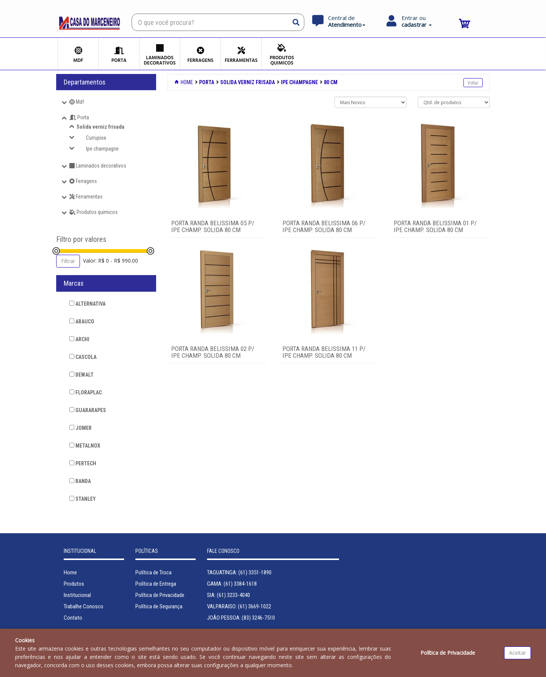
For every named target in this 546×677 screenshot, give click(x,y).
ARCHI (79, 339)
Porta (79, 117)
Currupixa (96, 138)
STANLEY (82, 499)
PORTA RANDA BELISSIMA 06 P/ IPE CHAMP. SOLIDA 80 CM (323, 226)
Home (184, 82)
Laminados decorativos (97, 166)
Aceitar (517, 652)
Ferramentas (86, 197)
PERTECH (82, 463)
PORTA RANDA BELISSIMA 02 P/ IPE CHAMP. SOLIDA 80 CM (212, 352)
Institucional (77, 595)
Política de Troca (153, 572)
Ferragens (83, 181)
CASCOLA (83, 357)
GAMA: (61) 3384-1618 (232, 583)
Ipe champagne (102, 149)
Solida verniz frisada (100, 127)
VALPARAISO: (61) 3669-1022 (239, 606)
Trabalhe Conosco (83, 606)
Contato (73, 617)
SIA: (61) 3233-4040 (228, 595)
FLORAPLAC (85, 392)
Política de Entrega (155, 583)
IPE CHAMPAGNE (299, 82)
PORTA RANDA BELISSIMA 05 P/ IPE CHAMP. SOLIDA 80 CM (212, 226)
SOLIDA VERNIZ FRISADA (247, 82)
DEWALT (81, 375)
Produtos (74, 583)
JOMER (80, 428)
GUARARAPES (87, 410)
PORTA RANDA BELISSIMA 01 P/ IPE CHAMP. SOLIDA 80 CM (435, 226)
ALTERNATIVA (87, 304)
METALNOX (84, 446)
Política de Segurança (159, 606)
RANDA (80, 481)
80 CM (330, 82)
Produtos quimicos (93, 212)
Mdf (76, 102)
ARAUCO (81, 321)
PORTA (206, 82)
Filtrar (68, 261)
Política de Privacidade (159, 595)
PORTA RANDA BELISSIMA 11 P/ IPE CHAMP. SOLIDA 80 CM (323, 352)
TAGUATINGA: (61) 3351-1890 (239, 572)
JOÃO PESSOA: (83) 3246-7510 (241, 617)
